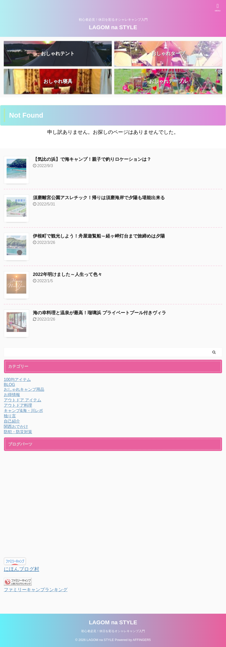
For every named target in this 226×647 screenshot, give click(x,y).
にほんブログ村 (21, 569)
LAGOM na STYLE (113, 26)
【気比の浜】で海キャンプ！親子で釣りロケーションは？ (92, 159)
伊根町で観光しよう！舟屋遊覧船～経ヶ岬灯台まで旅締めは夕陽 (99, 236)
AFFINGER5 (142, 640)
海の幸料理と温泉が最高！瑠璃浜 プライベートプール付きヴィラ (99, 312)
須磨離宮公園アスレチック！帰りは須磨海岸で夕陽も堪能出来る (99, 197)
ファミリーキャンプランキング (35, 589)
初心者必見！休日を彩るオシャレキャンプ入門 (113, 631)
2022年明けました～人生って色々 (67, 274)
